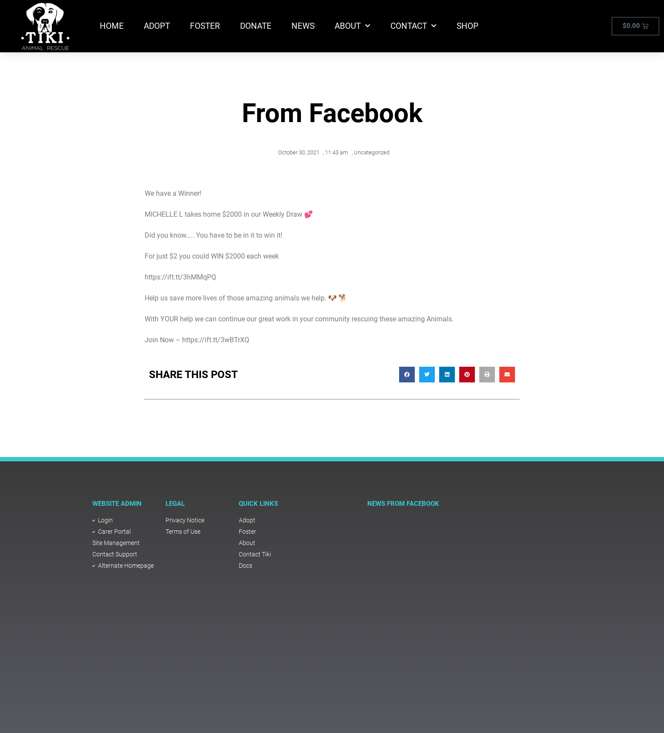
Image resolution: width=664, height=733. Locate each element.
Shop (467, 26)
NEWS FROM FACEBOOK (403, 504)
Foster (205, 26)
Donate (255, 26)
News (303, 26)
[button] (407, 374)
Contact (413, 26)
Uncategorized (372, 152)
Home (112, 26)
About (352, 26)
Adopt (157, 26)
